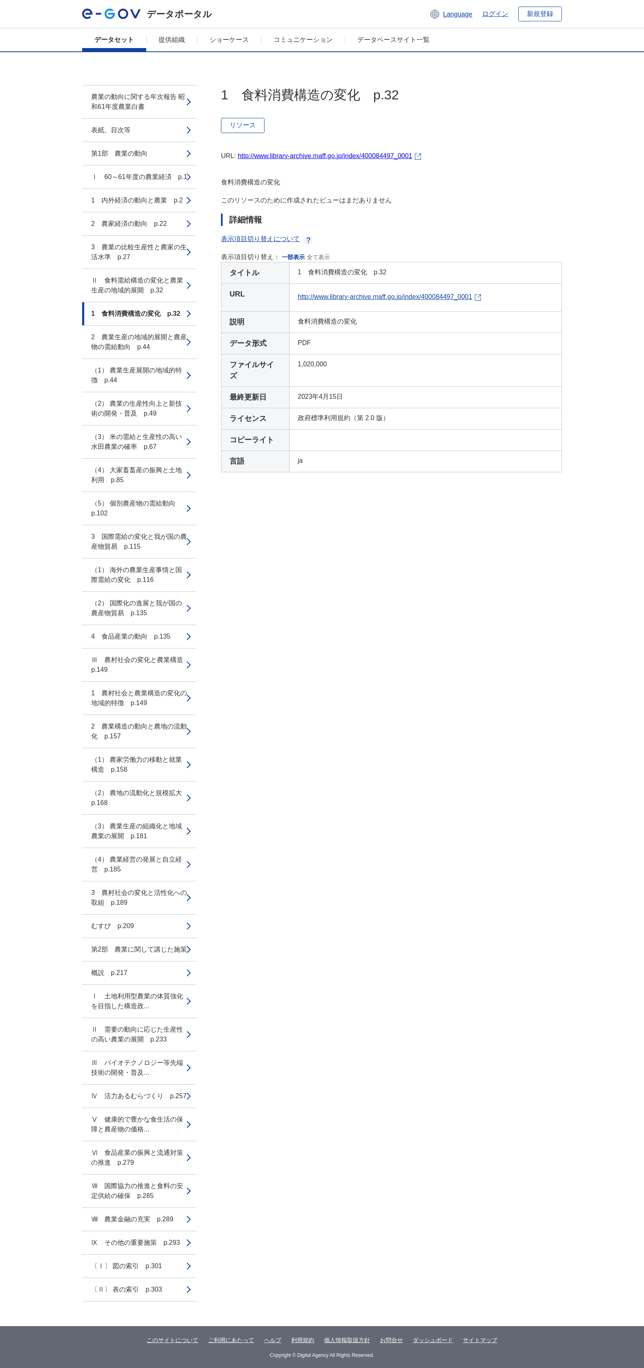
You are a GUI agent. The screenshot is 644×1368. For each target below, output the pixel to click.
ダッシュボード (433, 1340)
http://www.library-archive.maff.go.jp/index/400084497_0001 (325, 155)
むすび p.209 (112, 925)
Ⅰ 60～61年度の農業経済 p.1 (139, 176)
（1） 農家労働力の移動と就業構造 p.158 (136, 764)
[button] (450, 14)
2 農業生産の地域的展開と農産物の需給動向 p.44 (139, 341)
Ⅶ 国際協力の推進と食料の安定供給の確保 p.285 (137, 1190)
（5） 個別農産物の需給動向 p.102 (136, 508)
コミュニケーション (303, 39)
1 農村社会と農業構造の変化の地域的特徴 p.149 (139, 698)
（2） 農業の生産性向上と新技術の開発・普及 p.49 (136, 408)
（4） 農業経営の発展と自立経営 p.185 (136, 864)
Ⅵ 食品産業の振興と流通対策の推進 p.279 (137, 1157)
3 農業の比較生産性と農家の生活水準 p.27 (139, 252)
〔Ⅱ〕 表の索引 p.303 (126, 1289)
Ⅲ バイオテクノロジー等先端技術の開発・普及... (137, 1067)
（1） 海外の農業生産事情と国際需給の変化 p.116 (136, 574)
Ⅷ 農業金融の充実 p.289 (132, 1219)
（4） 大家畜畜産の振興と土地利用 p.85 (136, 475)
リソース (243, 125)
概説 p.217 (109, 972)
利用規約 (302, 1340)
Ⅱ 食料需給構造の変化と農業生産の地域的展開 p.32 (137, 285)
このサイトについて (172, 1340)
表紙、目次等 (111, 129)
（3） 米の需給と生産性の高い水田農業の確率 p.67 (136, 441)
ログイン (495, 13)
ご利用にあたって (231, 1340)
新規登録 (540, 13)
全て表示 (318, 257)
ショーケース (229, 39)
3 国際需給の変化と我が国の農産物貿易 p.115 (139, 541)
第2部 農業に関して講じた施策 (139, 949)
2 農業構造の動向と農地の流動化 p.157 (139, 731)
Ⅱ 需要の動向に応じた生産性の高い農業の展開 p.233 (137, 1034)
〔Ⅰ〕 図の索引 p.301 (126, 1265)
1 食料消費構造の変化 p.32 (135, 313)
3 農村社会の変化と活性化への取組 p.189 (139, 897)
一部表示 (293, 257)
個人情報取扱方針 (347, 1340)
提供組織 (172, 39)
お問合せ (391, 1340)
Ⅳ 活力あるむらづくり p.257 (138, 1095)
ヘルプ (272, 1340)
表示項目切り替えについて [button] (267, 238)
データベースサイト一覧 (393, 39)
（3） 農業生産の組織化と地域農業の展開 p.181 (136, 831)
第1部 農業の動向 (119, 153)
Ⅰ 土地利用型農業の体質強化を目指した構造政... (137, 1001)
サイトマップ (480, 1340)
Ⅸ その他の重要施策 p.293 (135, 1242)
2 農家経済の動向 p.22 (129, 223)
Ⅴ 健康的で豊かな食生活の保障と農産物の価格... (137, 1124)
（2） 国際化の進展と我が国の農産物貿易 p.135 (136, 608)
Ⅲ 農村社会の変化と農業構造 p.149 (140, 664)
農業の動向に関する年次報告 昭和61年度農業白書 (138, 101)
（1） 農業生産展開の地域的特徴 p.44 (136, 375)
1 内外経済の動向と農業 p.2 (137, 200)
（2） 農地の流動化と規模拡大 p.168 (140, 797)
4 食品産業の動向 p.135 (130, 636)
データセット (114, 39)
